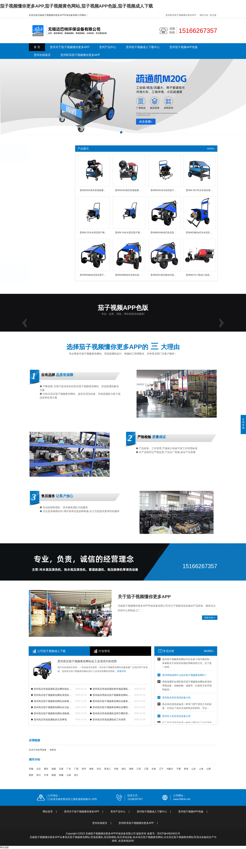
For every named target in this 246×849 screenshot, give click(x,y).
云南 (69, 775)
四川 (38, 775)
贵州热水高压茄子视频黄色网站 (33, 185)
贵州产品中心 (107, 47)
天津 (46, 775)
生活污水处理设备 (37, 749)
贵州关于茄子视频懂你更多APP (69, 47)
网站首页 (48, 811)
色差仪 (53, 749)
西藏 (61, 775)
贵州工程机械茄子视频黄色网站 (33, 211)
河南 (116, 768)
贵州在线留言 (42, 55)
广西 (76, 768)
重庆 (46, 768)
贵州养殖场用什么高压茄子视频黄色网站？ (211, 677)
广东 (69, 768)
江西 (146, 768)
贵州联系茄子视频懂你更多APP (181, 15)
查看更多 (21, 250)
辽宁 (161, 768)
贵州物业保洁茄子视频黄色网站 (33, 198)
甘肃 (61, 768)
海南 (91, 768)
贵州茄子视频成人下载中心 (143, 47)
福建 (53, 768)
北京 (38, 768)
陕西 (31, 775)
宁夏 (178, 768)
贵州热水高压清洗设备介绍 (203, 700)
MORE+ (235, 651)
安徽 (31, 768)
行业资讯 (52, 651)
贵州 (84, 768)
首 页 (37, 47)
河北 (99, 768)
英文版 (213, 15)
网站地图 (4, 847)
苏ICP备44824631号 (168, 833)
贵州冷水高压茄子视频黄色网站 (33, 172)
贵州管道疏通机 (25, 224)
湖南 (131, 768)
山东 (193, 768)
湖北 (123, 768)
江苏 (138, 768)
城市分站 (204, 15)
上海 (201, 768)
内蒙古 (170, 768)
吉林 (154, 768)
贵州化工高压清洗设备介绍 (203, 718)
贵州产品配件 (23, 237)
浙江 (76, 775)
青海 (186, 768)
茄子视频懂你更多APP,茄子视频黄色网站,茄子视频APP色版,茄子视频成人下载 (76, 6)
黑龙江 (107, 768)
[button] (121, 132)
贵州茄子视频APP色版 (183, 47)
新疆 (53, 775)
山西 (208, 768)
